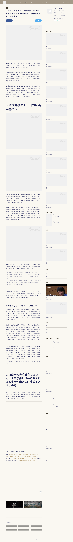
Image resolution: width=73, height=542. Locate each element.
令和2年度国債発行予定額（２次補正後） (25, 458)
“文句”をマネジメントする (51, 501)
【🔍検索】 (30, 2)
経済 (47, 2)
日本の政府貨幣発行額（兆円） (27, 460)
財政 (43, 2)
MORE (68, 2)
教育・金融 (52, 2)
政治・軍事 (37, 2)
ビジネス (63, 2)
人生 (58, 2)
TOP (24, 2)
